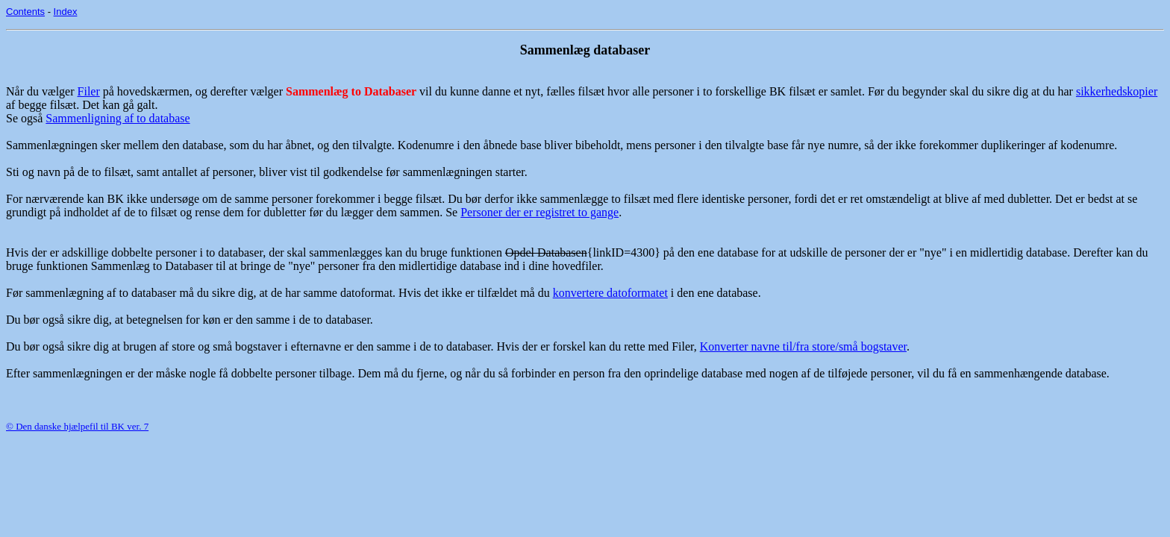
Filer (89, 91)
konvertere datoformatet (610, 292)
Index (66, 11)
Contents (25, 11)
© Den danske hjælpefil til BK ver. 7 (77, 426)
